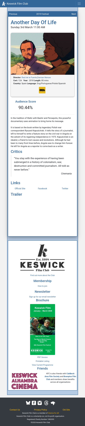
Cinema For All (53, 413)
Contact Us (15, 410)
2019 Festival (42, 14)
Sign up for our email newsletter (42, 297)
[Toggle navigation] (79, 3)
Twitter (65, 188)
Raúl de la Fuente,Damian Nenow (36, 77)
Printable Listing (42, 361)
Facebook (42, 188)
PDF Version (42, 357)
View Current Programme (42, 365)
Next (73, 14)
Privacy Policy (40, 410)
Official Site (20, 188)
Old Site (66, 410)
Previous (13, 14)
